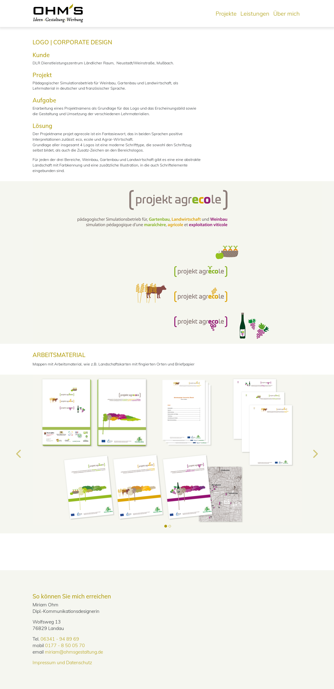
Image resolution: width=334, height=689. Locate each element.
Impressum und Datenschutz (62, 662)
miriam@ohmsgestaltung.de (74, 652)
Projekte (226, 13)
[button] (19, 454)
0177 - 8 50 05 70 (65, 645)
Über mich (286, 13)
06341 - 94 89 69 (60, 639)
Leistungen (254, 13)
